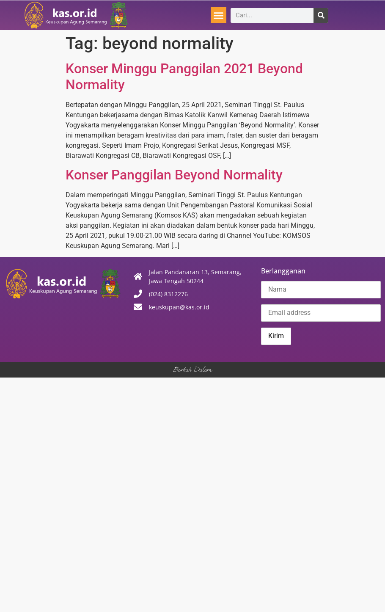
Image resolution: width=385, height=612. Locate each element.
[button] (219, 15)
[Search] (321, 15)
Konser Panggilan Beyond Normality (174, 175)
